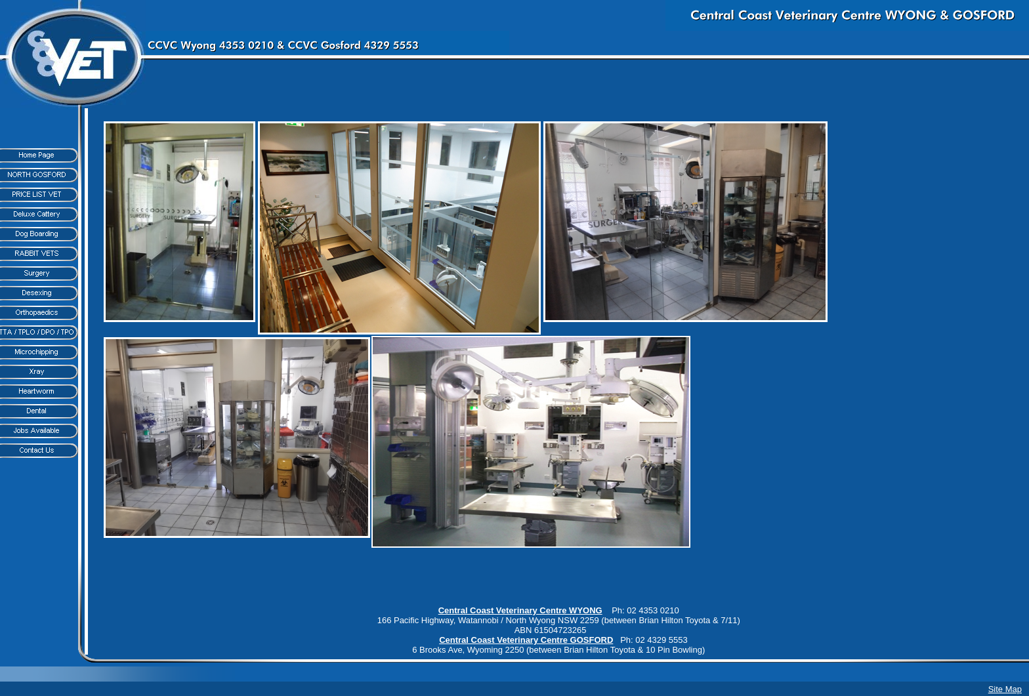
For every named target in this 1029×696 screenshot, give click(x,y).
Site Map (1005, 689)
